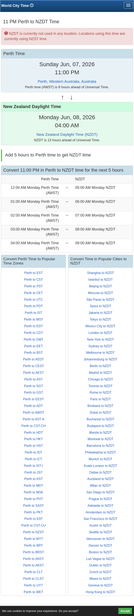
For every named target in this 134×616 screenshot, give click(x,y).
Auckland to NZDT (100, 479)
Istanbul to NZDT (100, 279)
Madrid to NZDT (100, 372)
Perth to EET (33, 346)
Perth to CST (33, 279)
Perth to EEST (33, 399)
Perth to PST (33, 286)
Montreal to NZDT (100, 439)
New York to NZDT (100, 339)
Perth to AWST (33, 412)
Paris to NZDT (100, 399)
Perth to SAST (33, 505)
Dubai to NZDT (100, 412)
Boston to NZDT (100, 552)
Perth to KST (33, 479)
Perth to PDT (33, 306)
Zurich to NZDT (100, 572)
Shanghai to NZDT (100, 273)
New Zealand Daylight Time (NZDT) (67, 134)
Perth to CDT (33, 333)
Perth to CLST (33, 578)
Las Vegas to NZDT (100, 559)
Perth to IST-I (33, 465)
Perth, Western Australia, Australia (67, 81)
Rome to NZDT (100, 392)
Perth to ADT (33, 406)
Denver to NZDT (100, 545)
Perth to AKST (33, 565)
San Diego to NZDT (100, 492)
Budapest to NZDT (100, 426)
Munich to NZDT (100, 459)
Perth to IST (33, 312)
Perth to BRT (33, 545)
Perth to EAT (33, 518)
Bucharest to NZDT (101, 419)
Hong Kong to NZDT (100, 592)
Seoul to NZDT (100, 306)
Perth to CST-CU (33, 525)
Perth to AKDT (33, 559)
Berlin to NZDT (100, 366)
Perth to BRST (33, 552)
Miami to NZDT (100, 578)
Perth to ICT (33, 459)
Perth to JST (34, 472)
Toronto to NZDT (100, 386)
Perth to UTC (33, 299)
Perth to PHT (33, 499)
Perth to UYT (33, 585)
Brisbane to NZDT (100, 406)
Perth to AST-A (33, 419)
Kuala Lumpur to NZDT (100, 465)
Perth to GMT (33, 339)
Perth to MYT (33, 539)
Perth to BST (33, 352)
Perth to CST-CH (33, 426)
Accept (125, 611)
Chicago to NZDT (100, 379)
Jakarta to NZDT (100, 312)
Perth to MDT (33, 485)
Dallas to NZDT (100, 472)
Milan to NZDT (100, 485)
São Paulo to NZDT (100, 299)
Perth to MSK (33, 492)
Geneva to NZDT (100, 585)
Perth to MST (33, 319)
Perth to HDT (33, 432)
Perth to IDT (33, 452)
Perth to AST (33, 379)
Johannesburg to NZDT (100, 359)
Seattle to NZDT (100, 532)
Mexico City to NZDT (100, 326)
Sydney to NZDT (100, 346)
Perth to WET (33, 592)
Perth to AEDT (33, 359)
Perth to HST (33, 445)
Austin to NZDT (100, 525)
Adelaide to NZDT (100, 505)
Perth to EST (33, 273)
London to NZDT (100, 333)
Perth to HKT (33, 439)
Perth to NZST (33, 532)
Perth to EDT (33, 326)
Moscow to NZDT (100, 293)
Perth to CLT (33, 572)
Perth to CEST (33, 366)
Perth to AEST (33, 372)
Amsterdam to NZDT (101, 512)
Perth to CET (33, 293)
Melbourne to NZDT (100, 352)
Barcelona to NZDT (101, 445)
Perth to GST (33, 392)
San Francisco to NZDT (100, 518)
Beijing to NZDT (100, 286)
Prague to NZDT (100, 499)
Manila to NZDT (100, 432)
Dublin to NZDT (100, 565)
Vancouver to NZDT (100, 539)
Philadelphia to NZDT (100, 452)
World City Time (18, 5)
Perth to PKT (33, 512)
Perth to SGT (33, 386)
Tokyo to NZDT (100, 319)
